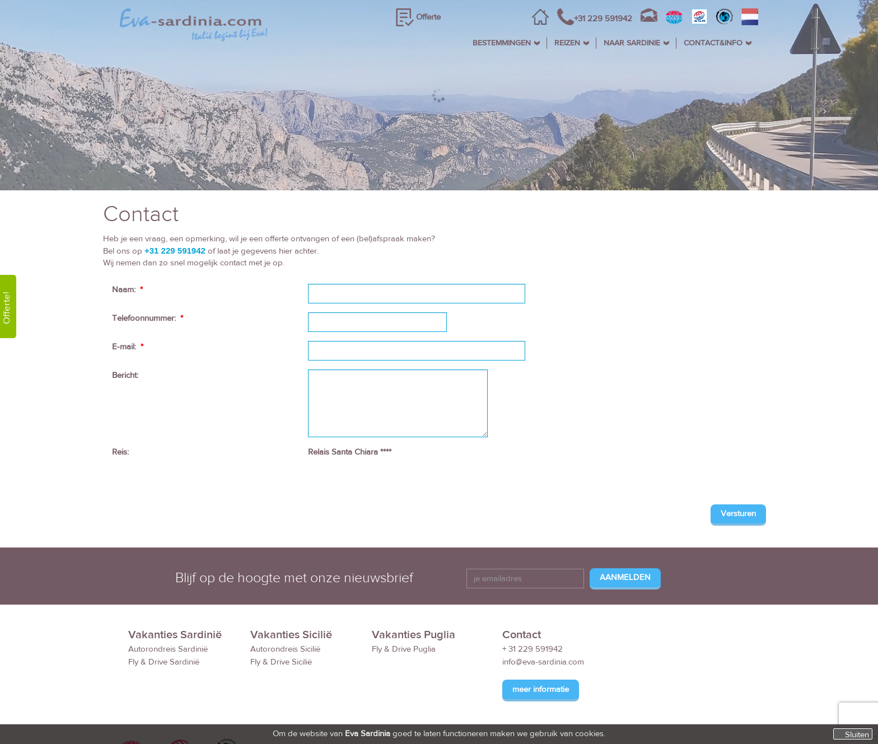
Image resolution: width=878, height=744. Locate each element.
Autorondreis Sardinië (168, 649)
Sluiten (857, 734)
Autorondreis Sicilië (285, 649)
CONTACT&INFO (713, 43)
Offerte (428, 17)
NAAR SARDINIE (632, 43)
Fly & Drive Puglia (404, 649)
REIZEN (567, 43)
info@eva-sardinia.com (543, 662)
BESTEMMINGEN (502, 43)
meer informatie (540, 689)
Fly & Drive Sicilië (281, 662)
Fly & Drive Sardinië (163, 662)
